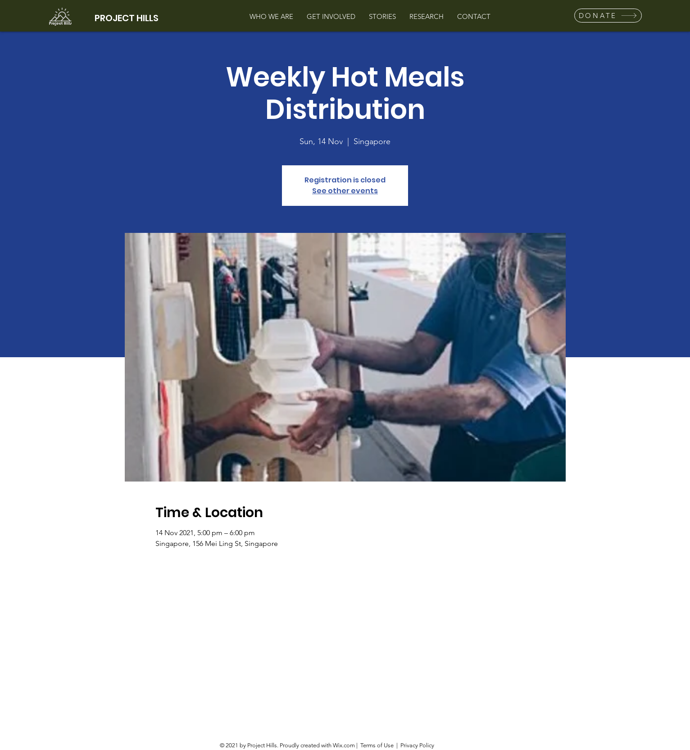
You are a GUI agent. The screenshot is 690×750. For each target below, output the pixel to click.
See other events (345, 191)
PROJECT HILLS (127, 18)
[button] (608, 16)
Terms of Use (377, 745)
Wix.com (344, 745)
